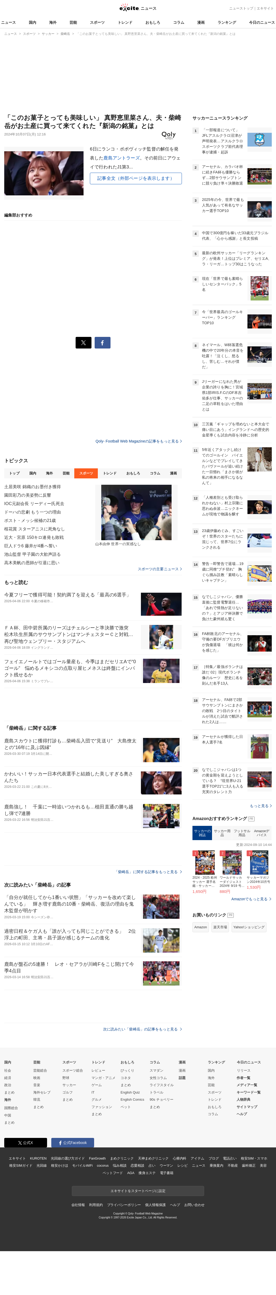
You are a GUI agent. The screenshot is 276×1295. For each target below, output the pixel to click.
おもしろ (152, 22)
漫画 (201, 22)
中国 (7, 1115)
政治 (7, 1085)
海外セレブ (41, 1092)
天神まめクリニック (153, 1158)
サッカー (69, 1085)
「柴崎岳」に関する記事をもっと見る (148, 872)
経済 (7, 1078)
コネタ (126, 1078)
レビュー (98, 1070)
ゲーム (96, 1085)
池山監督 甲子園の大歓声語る (32, 554)
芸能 (73, 22)
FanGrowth (97, 1158)
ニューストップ (241, 8)
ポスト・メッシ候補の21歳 (30, 520)
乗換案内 (216, 1165)
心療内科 (179, 1158)
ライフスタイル (162, 1085)
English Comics (132, 1099)
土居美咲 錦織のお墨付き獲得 (32, 486)
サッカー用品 (222, 833)
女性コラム (158, 1078)
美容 (263, 1165)
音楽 (36, 1085)
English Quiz (130, 1092)
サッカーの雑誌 (202, 833)
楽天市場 (220, 927)
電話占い (229, 1158)
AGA (130, 1173)
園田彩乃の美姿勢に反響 (27, 495)
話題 (182, 1078)
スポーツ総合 (72, 1070)
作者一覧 (243, 1078)
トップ (14, 473)
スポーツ (97, 22)
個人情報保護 (155, 1205)
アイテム (197, 1158)
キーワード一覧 (249, 1092)
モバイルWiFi (82, 1165)
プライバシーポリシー (124, 1205)
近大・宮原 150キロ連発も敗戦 (34, 537)
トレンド (125, 22)
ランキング (227, 22)
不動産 (233, 1165)
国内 (32, 22)
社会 (7, 1070)
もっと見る (261, 806)
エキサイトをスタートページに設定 (138, 1191)
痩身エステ (147, 1173)
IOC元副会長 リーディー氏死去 (34, 503)
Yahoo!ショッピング (249, 927)
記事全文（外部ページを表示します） (135, 178)
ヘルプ (242, 1114)
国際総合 (11, 1108)
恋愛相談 (137, 1165)
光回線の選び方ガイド (68, 1158)
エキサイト (265, 8)
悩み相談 (119, 1165)
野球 (65, 1078)
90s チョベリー (161, 1099)
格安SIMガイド (20, 1165)
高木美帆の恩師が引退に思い (32, 563)
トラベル (156, 1092)
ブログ (214, 1158)
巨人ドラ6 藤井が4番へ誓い (30, 546)
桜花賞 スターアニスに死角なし (34, 529)
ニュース (8, 22)
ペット (126, 1107)
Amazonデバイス (261, 833)
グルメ (96, 1099)
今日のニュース (262, 22)
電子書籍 (166, 1173)
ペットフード (113, 1173)
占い (152, 1165)
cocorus (103, 1165)
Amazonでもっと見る (249, 899)
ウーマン (166, 1165)
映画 (36, 1078)
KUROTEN (38, 1158)
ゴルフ (67, 1092)
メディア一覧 (247, 1085)
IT (93, 1092)
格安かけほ (59, 1165)
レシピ (182, 1165)
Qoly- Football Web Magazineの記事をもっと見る (139, 441)
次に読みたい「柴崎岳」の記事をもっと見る (142, 1029)
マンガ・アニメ (103, 1078)
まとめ (9, 1092)
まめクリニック (122, 1158)
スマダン (156, 1070)
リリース (244, 1070)
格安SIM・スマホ (254, 1158)
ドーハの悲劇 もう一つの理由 (32, 512)
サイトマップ (247, 1107)
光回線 (41, 1165)
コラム (178, 22)
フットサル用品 (242, 833)
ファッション (101, 1107)
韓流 (36, 1099)
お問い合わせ (194, 1205)
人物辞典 (243, 1099)
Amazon (200, 927)
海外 (53, 22)
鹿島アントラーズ (121, 158)
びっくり (127, 1070)
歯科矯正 (248, 1165)
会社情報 (78, 1205)
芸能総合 (40, 1070)
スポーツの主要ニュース (160, 569)
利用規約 (96, 1205)
